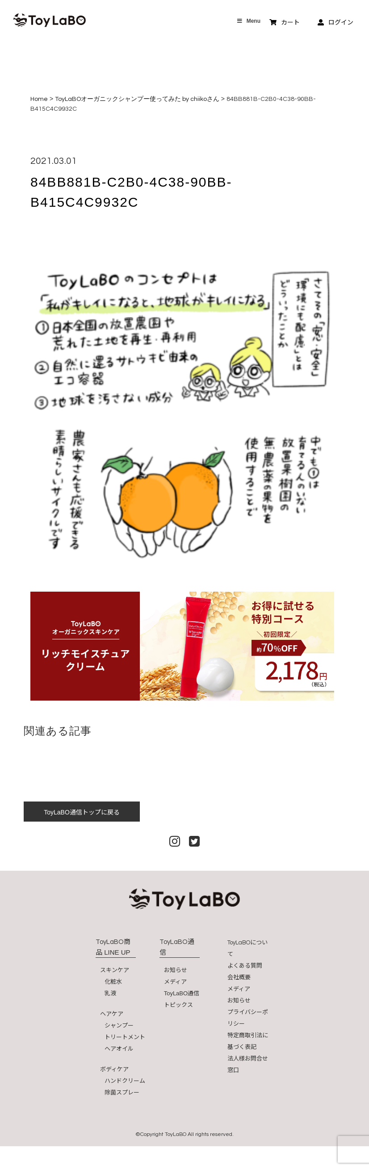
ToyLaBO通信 (181, 993)
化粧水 (113, 981)
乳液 (110, 993)
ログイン (335, 22)
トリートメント (125, 1037)
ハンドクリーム (125, 1080)
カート (284, 22)
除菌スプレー (122, 1092)
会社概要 (239, 977)
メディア (175, 981)
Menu (248, 21)
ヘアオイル (119, 1048)
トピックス (178, 1005)
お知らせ (175, 970)
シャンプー (119, 1025)
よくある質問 (244, 965)
